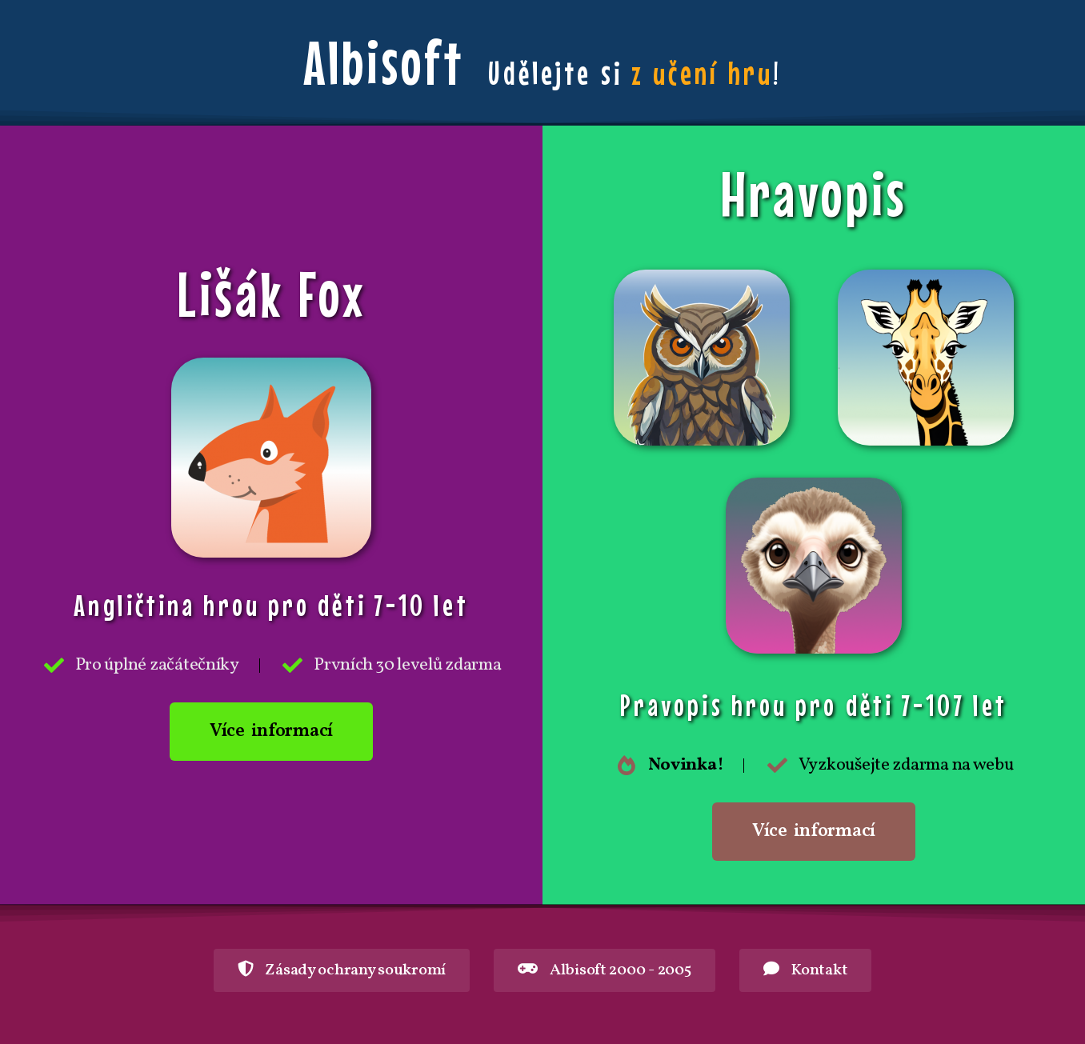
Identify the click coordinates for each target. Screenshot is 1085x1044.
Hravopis (814, 193)
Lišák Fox (271, 293)
